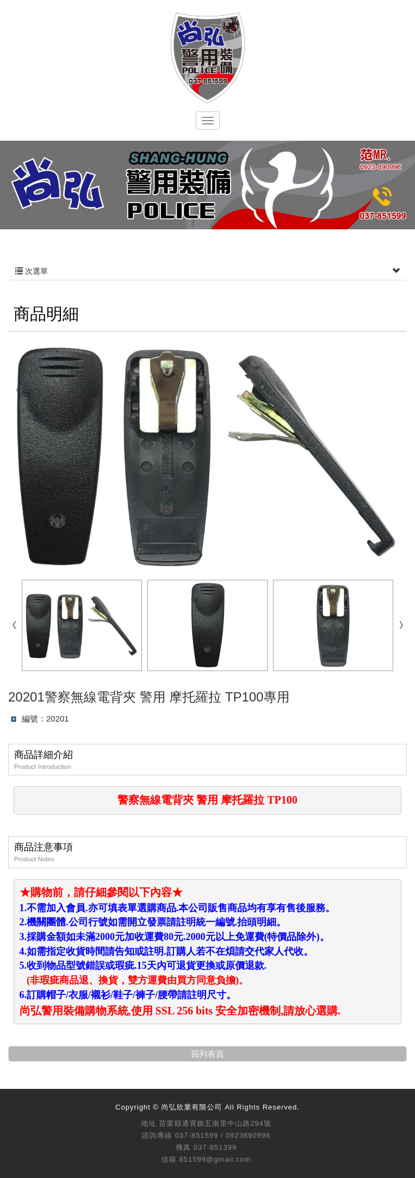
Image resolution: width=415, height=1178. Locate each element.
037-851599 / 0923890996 (223, 1135)
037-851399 (215, 1147)
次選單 (207, 271)
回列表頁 (207, 1053)
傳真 (183, 1147)
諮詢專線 (157, 1135)
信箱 (169, 1159)
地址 (148, 1123)
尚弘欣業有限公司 (208, 57)
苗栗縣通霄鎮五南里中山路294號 (215, 1123)
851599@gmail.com (215, 1159)
